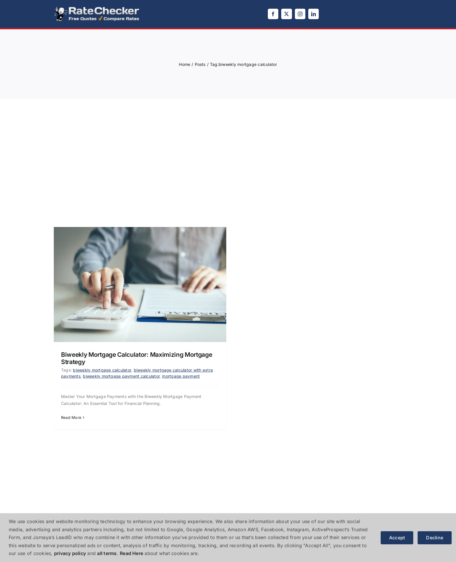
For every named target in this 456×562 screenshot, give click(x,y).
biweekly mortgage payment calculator (121, 376)
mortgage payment (181, 376)
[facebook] (273, 14)
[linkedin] (313, 14)
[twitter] (286, 14)
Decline (434, 538)
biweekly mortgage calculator (102, 370)
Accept (397, 538)
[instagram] (300, 14)
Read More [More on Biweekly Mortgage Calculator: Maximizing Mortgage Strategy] (71, 417)
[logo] (97, 8)
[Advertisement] (228, 157)
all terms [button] (107, 553)
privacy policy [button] (70, 553)
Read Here (131, 553)
